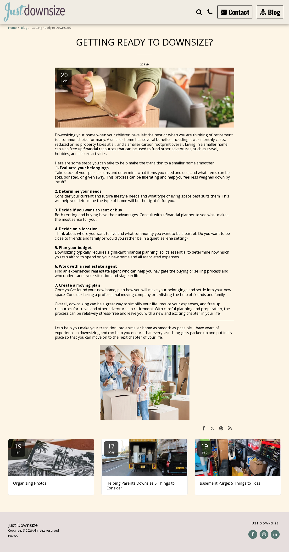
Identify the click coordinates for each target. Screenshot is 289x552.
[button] (199, 12)
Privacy (13, 536)
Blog (24, 28)
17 (111, 448)
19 (18, 448)
